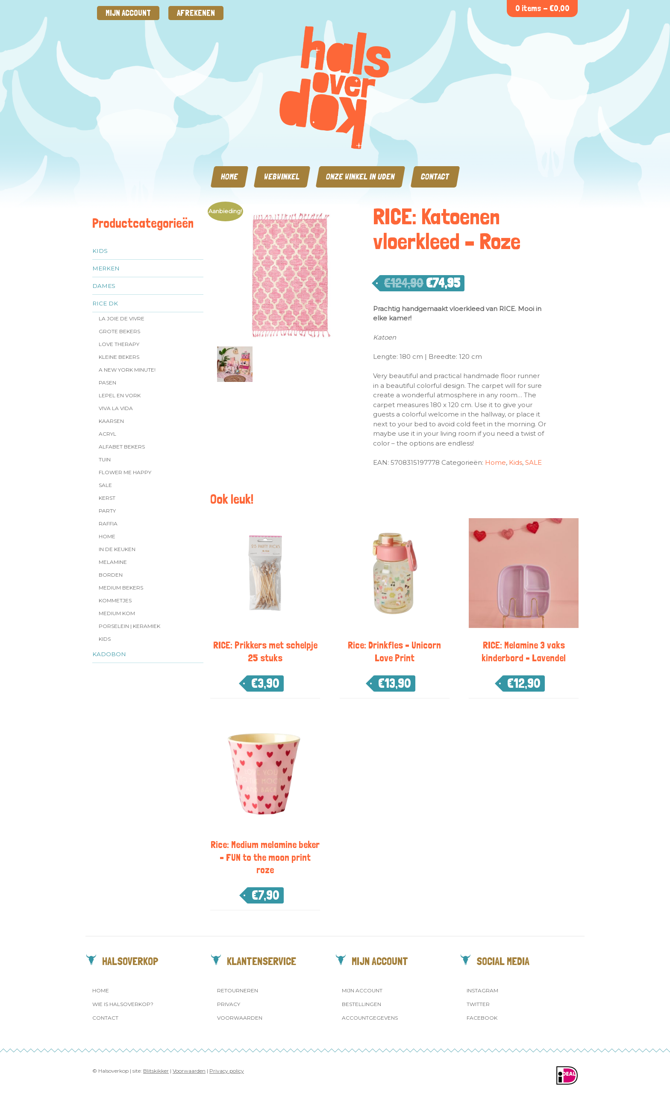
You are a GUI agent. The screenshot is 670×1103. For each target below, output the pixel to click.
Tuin (105, 459)
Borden (111, 575)
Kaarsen (111, 421)
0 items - (542, 8)
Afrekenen (196, 13)
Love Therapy (119, 344)
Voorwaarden (239, 1018)
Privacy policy (226, 1071)
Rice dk (105, 303)
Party (107, 510)
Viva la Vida (116, 408)
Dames (103, 285)
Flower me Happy (125, 472)
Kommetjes (115, 600)
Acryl (107, 434)
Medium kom (117, 613)
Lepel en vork (120, 395)
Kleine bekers (119, 357)
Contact (435, 177)
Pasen (107, 382)
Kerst (107, 498)
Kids (100, 250)
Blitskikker (156, 1071)
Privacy (228, 1004)
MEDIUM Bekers (121, 587)
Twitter (478, 1004)
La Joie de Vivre (121, 318)
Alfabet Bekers (122, 446)
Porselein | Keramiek (129, 626)
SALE (105, 485)
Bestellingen (361, 1004)
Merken (106, 268)
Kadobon (109, 654)
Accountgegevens (370, 1018)
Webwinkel (282, 177)
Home (229, 177)
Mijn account (128, 13)
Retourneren (237, 990)
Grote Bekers (119, 331)
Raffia (108, 523)
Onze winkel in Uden (360, 177)
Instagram (482, 990)
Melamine (113, 562)
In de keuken (117, 549)
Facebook (482, 1018)
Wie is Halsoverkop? (122, 1004)
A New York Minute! (127, 370)
